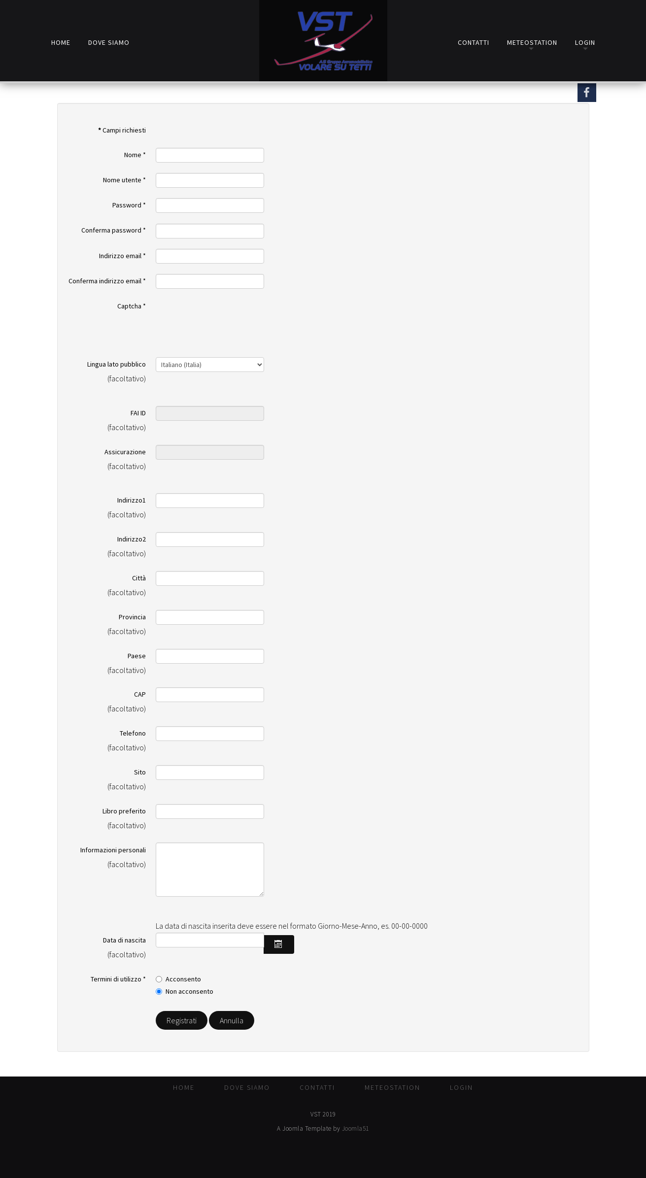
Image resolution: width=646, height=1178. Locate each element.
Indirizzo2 (131, 539)
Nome (135, 154)
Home (60, 41)
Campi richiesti (122, 130)
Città (139, 577)
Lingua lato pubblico (116, 364)
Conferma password (113, 230)
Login (585, 41)
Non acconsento (189, 991)
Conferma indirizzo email (107, 280)
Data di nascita (124, 940)
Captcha (131, 306)
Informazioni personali (113, 849)
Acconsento (183, 979)
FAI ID (138, 412)
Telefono (133, 733)
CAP (140, 694)
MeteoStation (532, 41)
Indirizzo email (122, 255)
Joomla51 (355, 1128)
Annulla (231, 1020)
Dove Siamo (109, 41)
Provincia (132, 616)
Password (129, 205)
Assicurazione (125, 451)
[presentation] (231, 318)
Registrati (182, 1020)
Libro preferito (124, 811)
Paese (137, 655)
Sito (140, 772)
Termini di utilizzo (118, 979)
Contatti (473, 41)
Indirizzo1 (131, 500)
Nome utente (124, 179)
